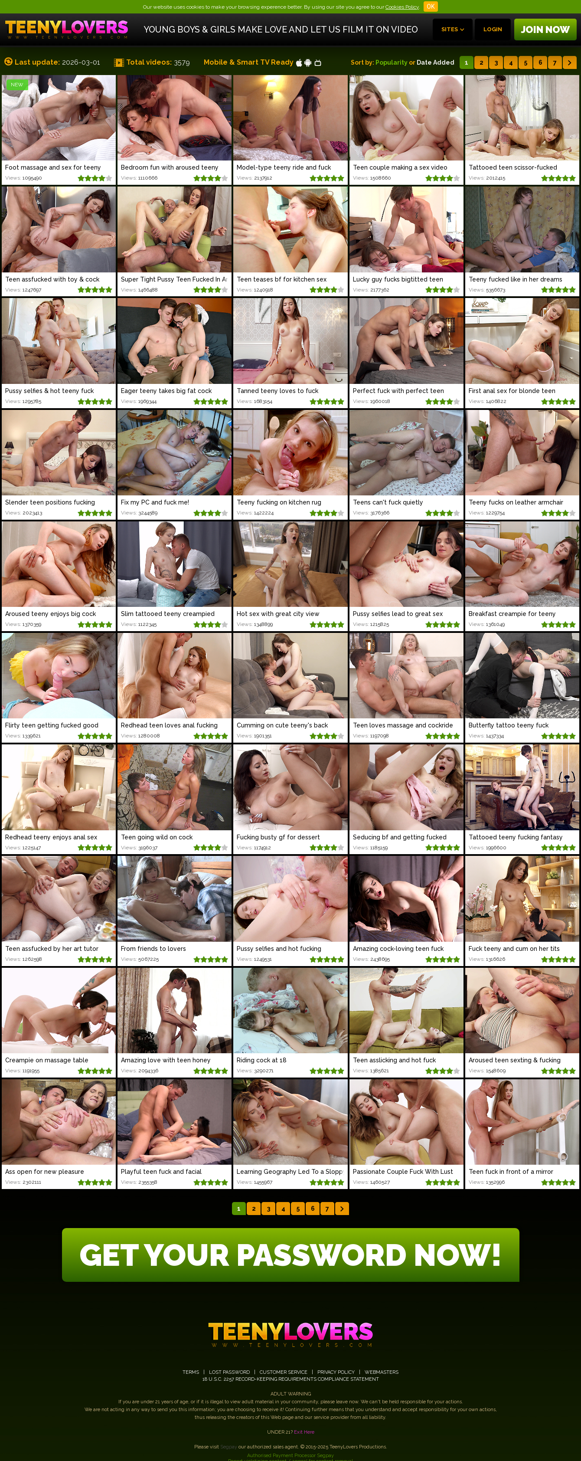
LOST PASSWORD (229, 1372)
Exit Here (304, 1432)
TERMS (191, 1372)
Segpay (228, 1447)
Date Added (435, 62)
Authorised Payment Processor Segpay (290, 1455)
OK (430, 6)
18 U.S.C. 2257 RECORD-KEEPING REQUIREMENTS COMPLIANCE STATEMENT (290, 1379)
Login (492, 29)
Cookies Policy (402, 7)
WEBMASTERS (381, 1372)
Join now (545, 29)
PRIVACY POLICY (336, 1372)
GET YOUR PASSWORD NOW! (290, 1255)
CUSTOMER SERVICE (283, 1372)
